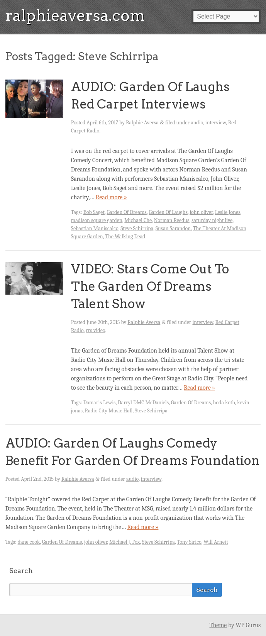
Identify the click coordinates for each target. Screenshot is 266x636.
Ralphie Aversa (142, 122)
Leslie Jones (228, 212)
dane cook (29, 542)
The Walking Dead (125, 236)
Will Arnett (215, 542)
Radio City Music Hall (108, 410)
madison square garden (96, 220)
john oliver (201, 212)
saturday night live (211, 220)
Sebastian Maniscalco (95, 228)
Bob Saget (94, 212)
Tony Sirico (189, 542)
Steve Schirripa (136, 228)
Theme (218, 625)
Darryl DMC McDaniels (143, 402)
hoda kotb (224, 402)
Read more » (111, 197)
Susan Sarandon (173, 228)
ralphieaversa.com (75, 15)
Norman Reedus (172, 220)
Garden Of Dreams (127, 212)
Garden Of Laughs (168, 212)
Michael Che (138, 220)
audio (197, 122)
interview (215, 122)
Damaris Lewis (99, 402)
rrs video (95, 330)
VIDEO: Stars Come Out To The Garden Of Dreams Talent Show (150, 286)
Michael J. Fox (124, 542)
